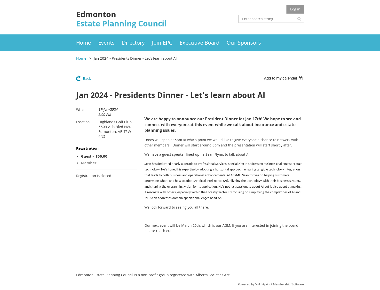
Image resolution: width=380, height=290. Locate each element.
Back (87, 78)
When (81, 109)
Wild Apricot (263, 284)
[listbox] (284, 78)
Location (83, 122)
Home (81, 58)
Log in (295, 9)
